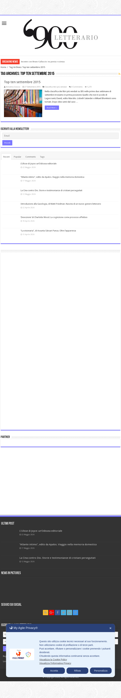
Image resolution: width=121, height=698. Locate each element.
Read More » (52, 108)
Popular (17, 157)
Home (3, 67)
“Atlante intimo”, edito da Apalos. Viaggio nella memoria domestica (52, 177)
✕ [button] (110, 628)
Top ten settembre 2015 (22, 82)
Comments (30, 157)
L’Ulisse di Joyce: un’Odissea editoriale (39, 163)
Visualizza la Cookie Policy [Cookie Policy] (53, 659)
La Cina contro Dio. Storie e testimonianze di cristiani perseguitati (51, 190)
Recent (6, 157)
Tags (42, 157)
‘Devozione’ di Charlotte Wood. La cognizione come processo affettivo (54, 217)
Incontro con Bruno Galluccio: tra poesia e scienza (43, 61)
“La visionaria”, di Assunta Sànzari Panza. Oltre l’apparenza (48, 230)
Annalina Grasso (13, 87)
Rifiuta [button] (77, 670)
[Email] (60, 136)
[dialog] (60, 650)
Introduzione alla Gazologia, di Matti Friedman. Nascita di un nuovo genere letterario (61, 204)
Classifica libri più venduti (56, 87)
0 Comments (77, 87)
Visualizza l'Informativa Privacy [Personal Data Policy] (55, 663)
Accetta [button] (54, 670)
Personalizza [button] (100, 670)
